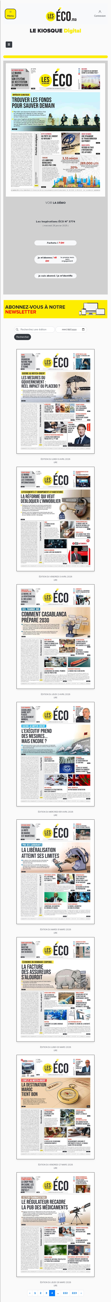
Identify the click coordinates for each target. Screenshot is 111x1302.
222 (65, 1293)
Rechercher (22, 337)
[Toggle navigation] (9, 44)
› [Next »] (81, 1293)
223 (74, 1293)
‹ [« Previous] (29, 1293)
